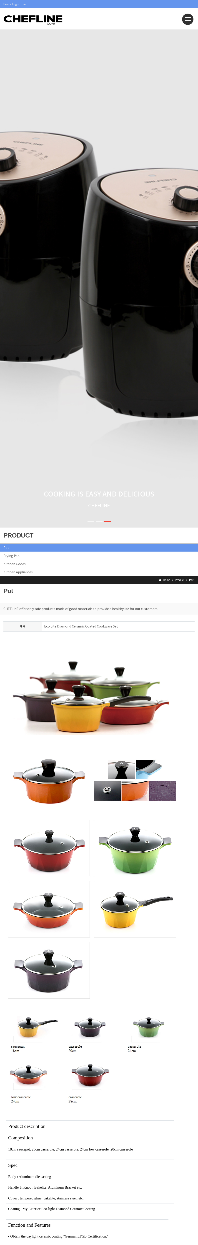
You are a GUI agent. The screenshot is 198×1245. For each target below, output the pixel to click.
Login (15, 4)
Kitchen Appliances (18, 572)
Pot (6, 547)
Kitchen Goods (14, 564)
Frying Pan (11, 555)
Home (7, 4)
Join (23, 4)
